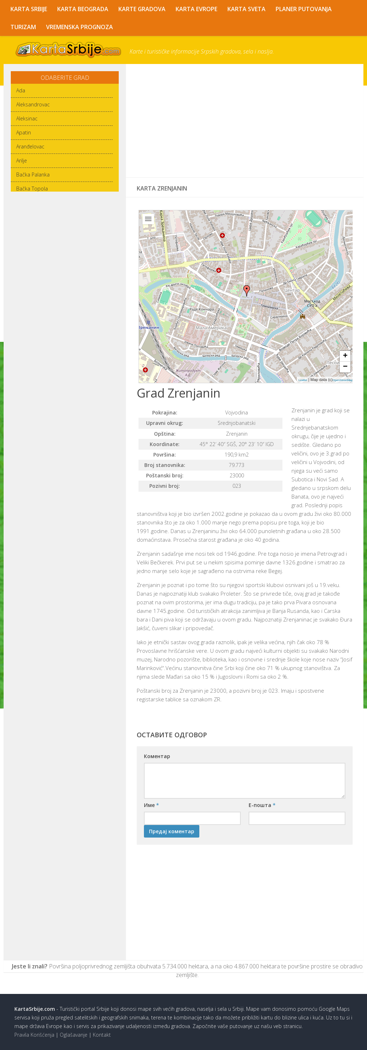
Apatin (23, 132)
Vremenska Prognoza (79, 27)
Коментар (157, 756)
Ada (20, 90)
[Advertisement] (245, 120)
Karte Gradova (142, 9)
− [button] (345, 367)
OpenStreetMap (343, 380)
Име (151, 805)
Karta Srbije (28, 9)
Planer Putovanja (304, 9)
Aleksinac (26, 118)
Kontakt (102, 1034)
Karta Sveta (247, 9)
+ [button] (345, 356)
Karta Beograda (83, 9)
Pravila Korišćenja (34, 1034)
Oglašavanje (73, 1034)
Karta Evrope (197, 9)
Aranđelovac (30, 146)
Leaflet (303, 380)
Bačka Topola (32, 188)
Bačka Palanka (33, 174)
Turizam (23, 27)
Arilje (21, 160)
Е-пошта (262, 805)
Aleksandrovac (33, 104)
